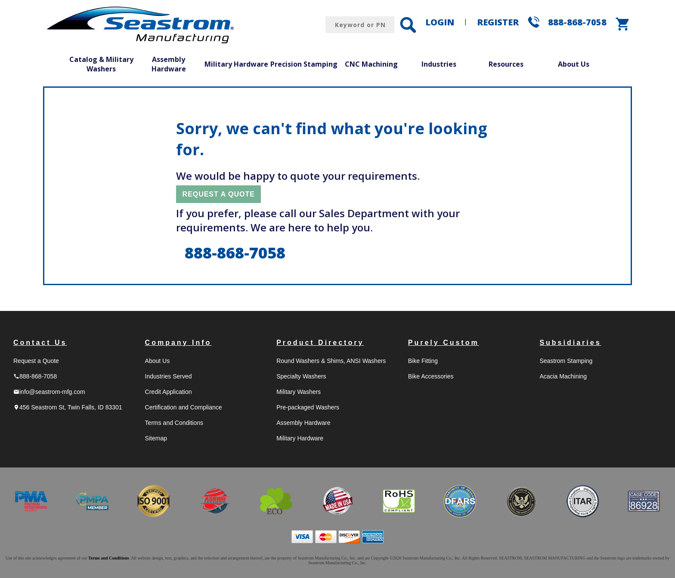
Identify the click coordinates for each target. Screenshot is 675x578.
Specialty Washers (301, 376)
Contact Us (40, 342)
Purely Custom (443, 342)
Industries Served (168, 376)
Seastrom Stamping (565, 360)
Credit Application (168, 391)
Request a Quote (36, 360)
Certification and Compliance (183, 407)
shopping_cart (623, 24)
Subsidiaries (570, 342)
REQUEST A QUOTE (218, 194)
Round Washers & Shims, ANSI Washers (331, 360)
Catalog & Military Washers (101, 64)
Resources (506, 64)
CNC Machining (371, 64)
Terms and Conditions (174, 422)
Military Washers (298, 391)
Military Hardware (236, 64)
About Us (573, 64)
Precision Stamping (304, 64)
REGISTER (498, 22)
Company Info (178, 342)
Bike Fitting (423, 360)
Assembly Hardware (169, 64)
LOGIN (439, 22)
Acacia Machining (563, 376)
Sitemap (156, 438)
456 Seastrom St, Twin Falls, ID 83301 (67, 407)
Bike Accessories (431, 376)
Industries (438, 64)
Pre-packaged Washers (307, 407)
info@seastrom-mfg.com (49, 391)
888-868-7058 (577, 22)
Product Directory (320, 342)
